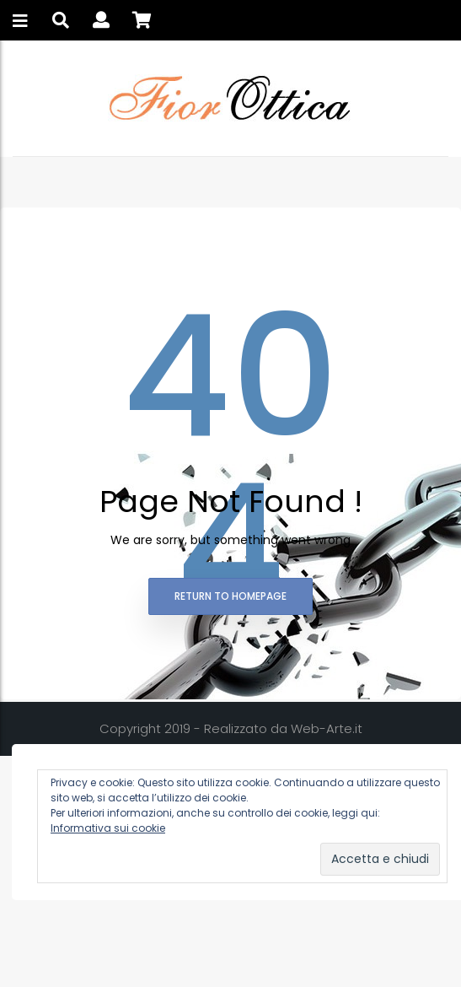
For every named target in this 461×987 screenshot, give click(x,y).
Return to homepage (230, 596)
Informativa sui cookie (108, 828)
